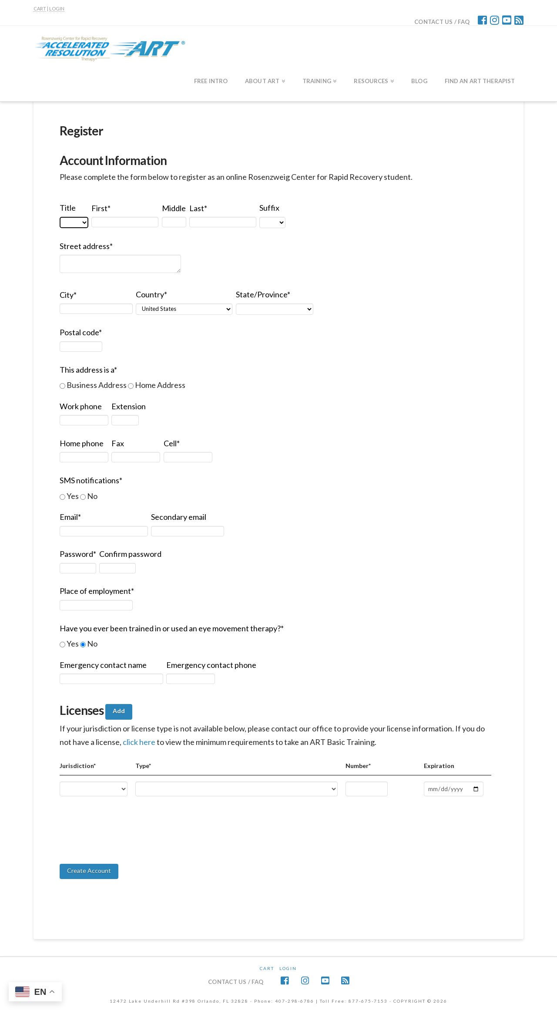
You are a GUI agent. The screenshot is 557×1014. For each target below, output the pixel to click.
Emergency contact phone (211, 665)
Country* (151, 294)
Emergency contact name (103, 665)
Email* (70, 517)
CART (40, 8)
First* (101, 208)
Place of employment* (97, 591)
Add (119, 710)
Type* (143, 765)
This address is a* (88, 369)
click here (140, 742)
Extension (128, 406)
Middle (174, 208)
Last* (198, 208)
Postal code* (81, 332)
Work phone (81, 406)
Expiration (439, 765)
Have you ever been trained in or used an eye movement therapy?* (172, 628)
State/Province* (263, 294)
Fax (117, 443)
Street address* (86, 246)
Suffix (269, 207)
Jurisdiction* (78, 765)
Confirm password (130, 554)
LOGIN (56, 8)
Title (68, 207)
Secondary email (178, 517)
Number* (358, 765)
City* (68, 295)
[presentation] (126, 843)
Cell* (172, 443)
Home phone (82, 443)
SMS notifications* (91, 480)
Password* (78, 554)
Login (288, 968)
